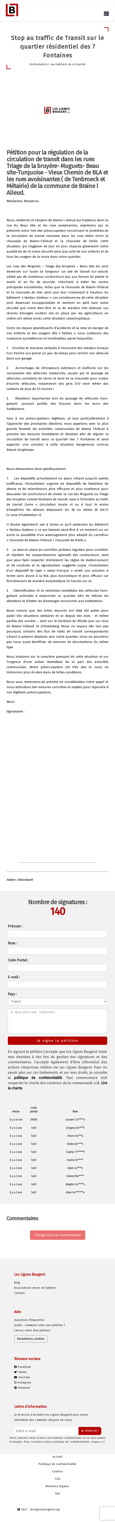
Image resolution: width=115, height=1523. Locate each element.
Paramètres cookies (31, 1339)
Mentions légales (57, 1486)
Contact (19, 1293)
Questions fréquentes (29, 1320)
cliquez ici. (98, 1441)
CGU (57, 1478)
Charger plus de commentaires (57, 1235)
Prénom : (15, 926)
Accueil (58, 1456)
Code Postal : (18, 960)
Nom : (12, 943)
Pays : (12, 994)
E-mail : (14, 977)
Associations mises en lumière (35, 1287)
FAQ (57, 1493)
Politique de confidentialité (57, 1464)
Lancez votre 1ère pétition (32, 1330)
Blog (17, 1282)
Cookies (57, 1471)
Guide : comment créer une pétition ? (39, 1325)
